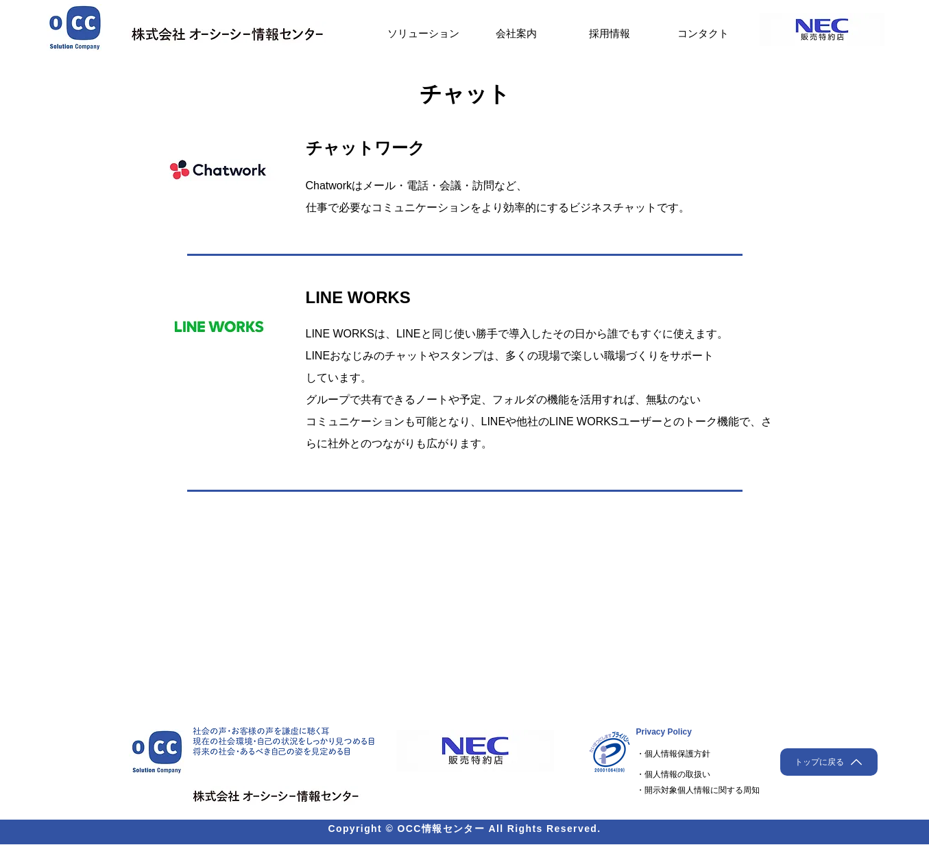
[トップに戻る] (829, 762)
